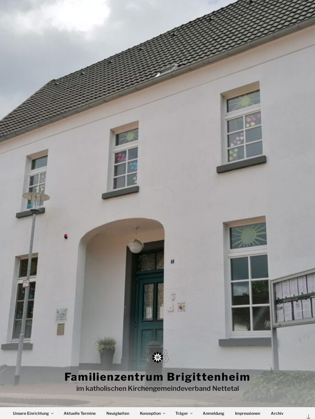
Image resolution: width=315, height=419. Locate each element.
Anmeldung (213, 413)
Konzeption (153, 413)
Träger (184, 413)
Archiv (277, 413)
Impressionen (247, 413)
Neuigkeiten (117, 413)
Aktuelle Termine (80, 413)
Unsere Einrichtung (33, 413)
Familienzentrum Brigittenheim (157, 376)
